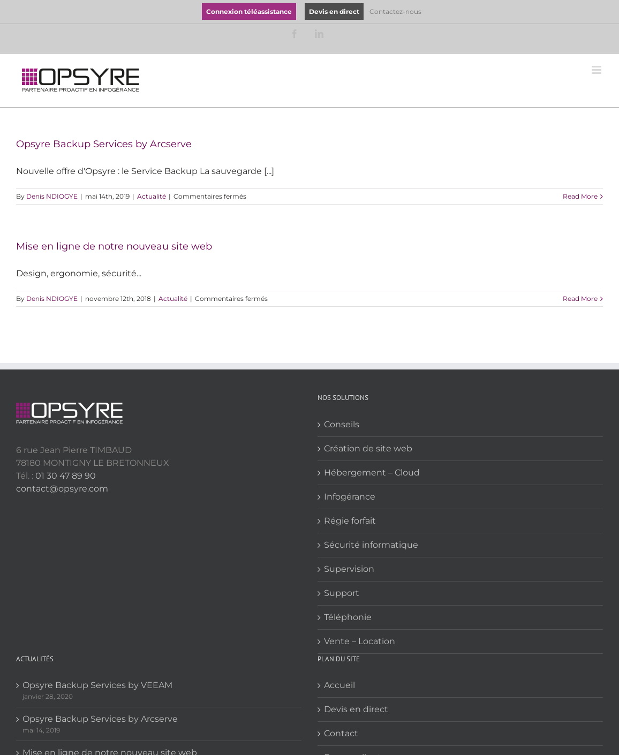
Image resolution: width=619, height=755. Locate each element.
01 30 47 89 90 (65, 476)
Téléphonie (348, 617)
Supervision (349, 569)
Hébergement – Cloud (372, 472)
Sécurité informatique (371, 545)
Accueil (339, 685)
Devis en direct (356, 709)
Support (341, 593)
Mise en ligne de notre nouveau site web (114, 246)
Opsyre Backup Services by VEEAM (97, 685)
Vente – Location (359, 641)
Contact (341, 733)
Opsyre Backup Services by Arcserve (104, 144)
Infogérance (349, 497)
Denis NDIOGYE (52, 196)
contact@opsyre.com (62, 489)
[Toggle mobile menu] (597, 70)
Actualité (151, 196)
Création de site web (368, 448)
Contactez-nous (395, 11)
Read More (580, 196)
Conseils (341, 424)
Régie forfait (350, 521)
